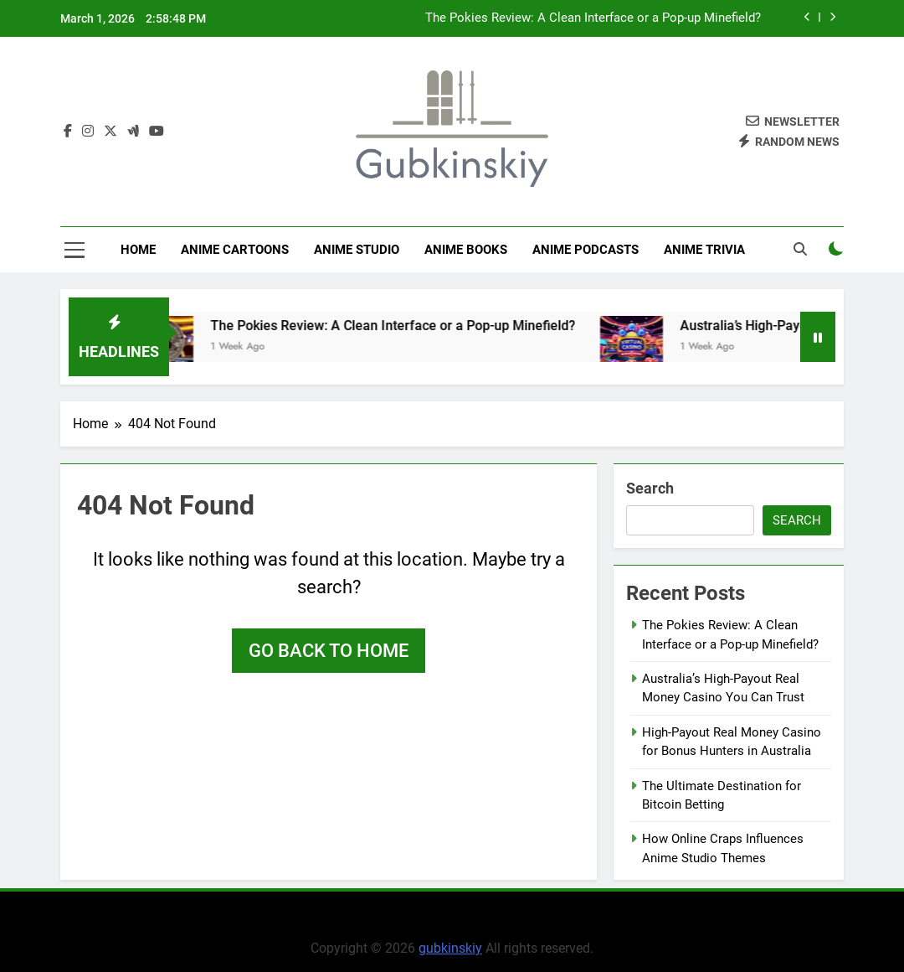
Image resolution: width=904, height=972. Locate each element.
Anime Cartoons (235, 249)
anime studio (356, 249)
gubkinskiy (450, 948)
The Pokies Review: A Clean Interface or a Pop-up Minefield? (593, 18)
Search (650, 488)
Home (138, 249)
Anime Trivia (704, 249)
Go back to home (328, 650)
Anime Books (465, 249)
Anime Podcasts (585, 249)
